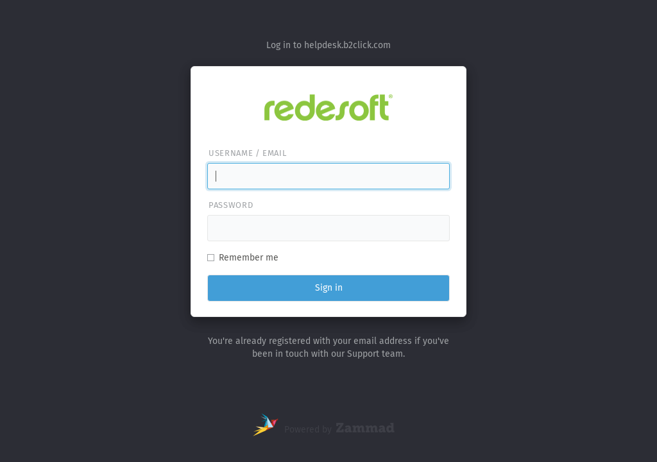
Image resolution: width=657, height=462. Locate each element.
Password (231, 205)
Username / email (247, 153)
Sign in (329, 287)
